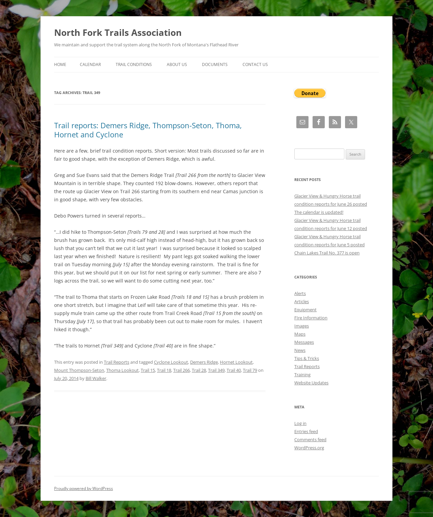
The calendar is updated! (318, 212)
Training (302, 375)
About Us (177, 64)
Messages (304, 342)
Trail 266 (181, 370)
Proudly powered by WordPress (83, 488)
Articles (301, 301)
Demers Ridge (204, 362)
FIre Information (310, 318)
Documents (215, 64)
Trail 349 (216, 370)
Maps (299, 334)
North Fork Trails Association (118, 32)
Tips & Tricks (306, 358)
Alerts (300, 293)
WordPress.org (309, 448)
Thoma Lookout (122, 370)
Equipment (305, 310)
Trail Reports (116, 362)
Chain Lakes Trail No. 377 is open (327, 253)
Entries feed (306, 431)
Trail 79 (250, 370)
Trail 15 (148, 370)
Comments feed (310, 439)
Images (301, 326)
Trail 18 (164, 370)
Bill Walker (96, 378)
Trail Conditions (134, 64)
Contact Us (255, 64)
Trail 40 (234, 370)
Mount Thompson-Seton (79, 370)
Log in (300, 423)
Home (60, 64)
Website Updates (311, 383)
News (299, 350)
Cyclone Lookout (171, 362)
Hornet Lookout (236, 362)
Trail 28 (199, 370)
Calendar (90, 64)
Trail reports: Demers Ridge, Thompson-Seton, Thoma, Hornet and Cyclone (148, 129)
